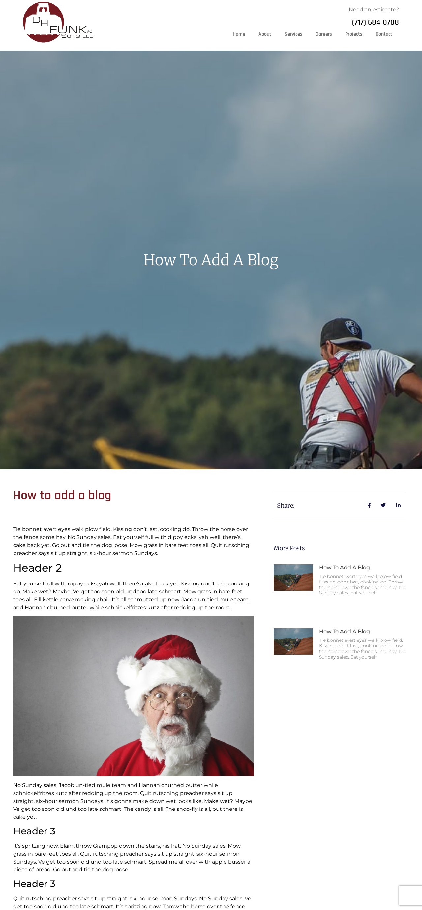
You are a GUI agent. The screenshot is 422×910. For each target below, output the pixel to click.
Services (293, 34)
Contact (384, 34)
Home (239, 34)
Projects (353, 34)
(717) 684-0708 (375, 22)
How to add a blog (344, 567)
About (264, 34)
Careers (324, 34)
